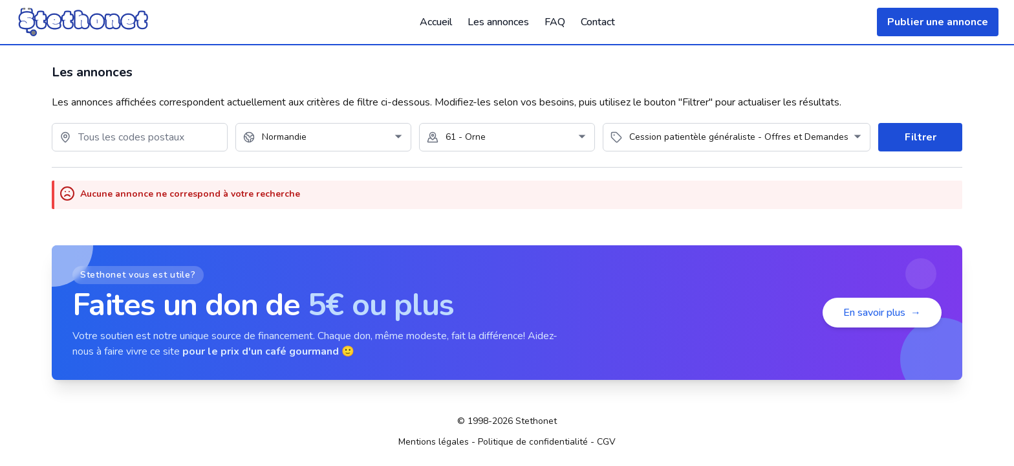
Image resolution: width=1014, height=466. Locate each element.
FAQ (555, 22)
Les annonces (498, 22)
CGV (606, 442)
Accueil (436, 22)
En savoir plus (882, 312)
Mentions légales (433, 442)
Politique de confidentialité (533, 442)
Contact (598, 22)
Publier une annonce (937, 22)
